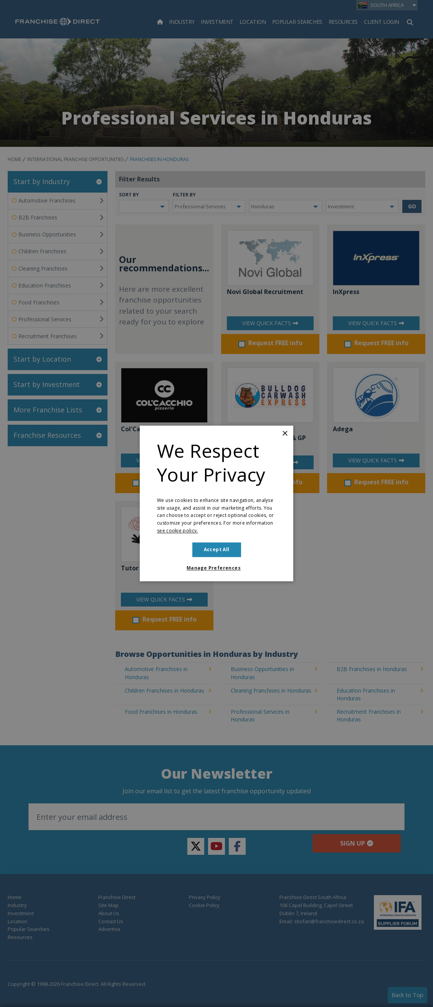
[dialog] (216, 503)
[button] (216, 568)
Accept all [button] (217, 549)
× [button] (285, 434)
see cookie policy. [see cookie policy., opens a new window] (177, 530)
